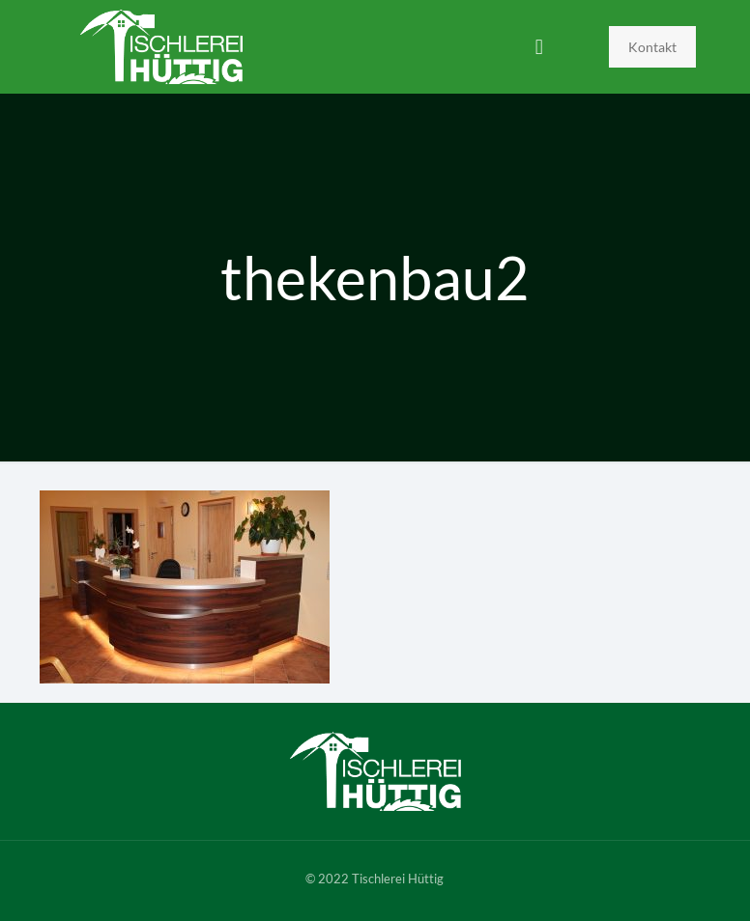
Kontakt (652, 47)
